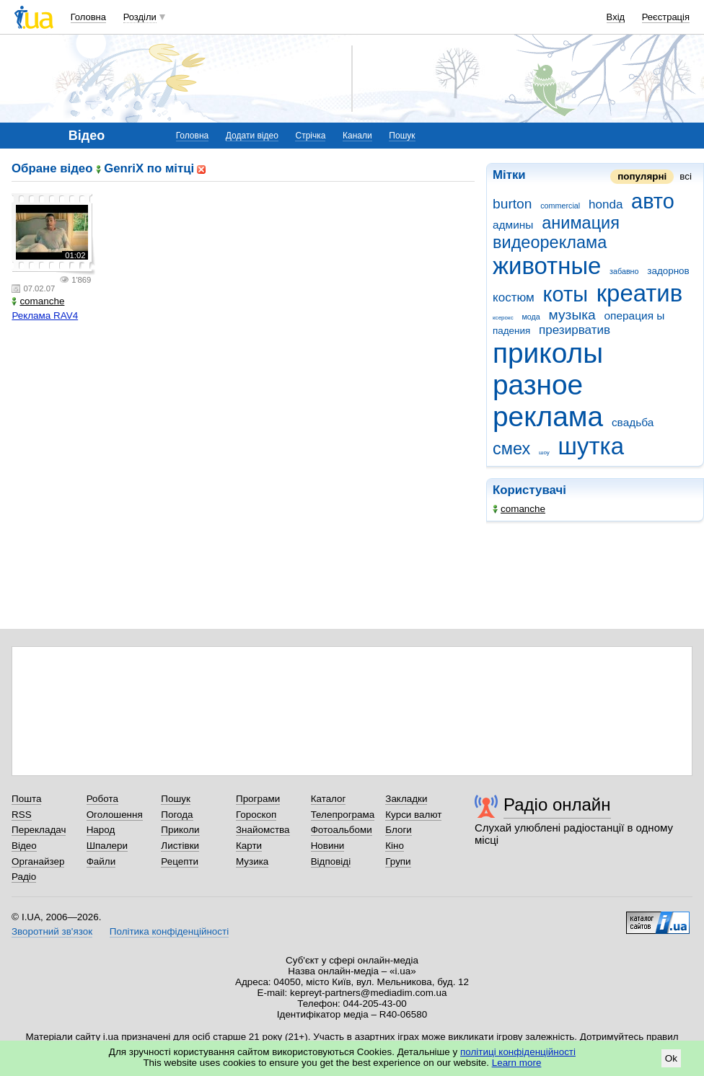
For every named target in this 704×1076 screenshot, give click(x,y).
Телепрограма (343, 814)
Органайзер (38, 861)
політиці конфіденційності (518, 1051)
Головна (88, 17)
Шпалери (107, 845)
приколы (548, 353)
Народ (101, 829)
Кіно (394, 845)
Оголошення (115, 814)
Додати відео (252, 136)
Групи (397, 861)
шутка (591, 446)
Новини (328, 845)
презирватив (574, 330)
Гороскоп (256, 814)
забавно (624, 271)
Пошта (26, 798)
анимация (581, 222)
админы (513, 225)
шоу (544, 452)
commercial (560, 205)
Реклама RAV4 (45, 315)
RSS (22, 814)
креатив (640, 293)
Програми (258, 798)
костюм (513, 297)
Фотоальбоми (341, 829)
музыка (572, 314)
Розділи (140, 17)
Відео (24, 845)
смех (511, 448)
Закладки (406, 798)
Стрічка (310, 136)
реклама (548, 416)
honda (605, 204)
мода (531, 316)
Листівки (180, 845)
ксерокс (503, 317)
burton (512, 203)
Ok (671, 1058)
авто (652, 201)
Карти (249, 845)
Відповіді (331, 861)
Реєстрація (666, 17)
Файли (101, 861)
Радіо (24, 876)
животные (547, 265)
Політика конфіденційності (169, 931)
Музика (252, 861)
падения (511, 330)
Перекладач (39, 829)
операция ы (634, 315)
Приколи (180, 829)
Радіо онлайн (557, 804)
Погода (177, 814)
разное (538, 384)
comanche (519, 508)
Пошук (402, 136)
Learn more (517, 1062)
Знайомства (263, 829)
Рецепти (179, 861)
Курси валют (413, 814)
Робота (102, 798)
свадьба (633, 422)
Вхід (616, 17)
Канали (357, 136)
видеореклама (550, 242)
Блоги (398, 829)
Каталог (328, 798)
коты (565, 294)
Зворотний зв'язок (52, 931)
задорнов (668, 270)
